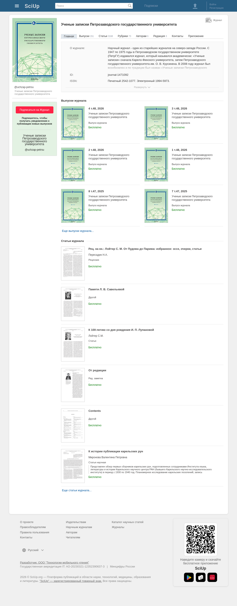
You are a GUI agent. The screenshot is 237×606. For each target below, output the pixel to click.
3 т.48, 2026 (194, 113)
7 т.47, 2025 (194, 196)
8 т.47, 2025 (110, 196)
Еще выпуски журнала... (78, 231)
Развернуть (140, 87)
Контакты (177, 36)
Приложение (196, 36)
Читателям (73, 537)
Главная (69, 36)
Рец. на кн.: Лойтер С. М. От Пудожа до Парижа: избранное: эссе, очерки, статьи (145, 248)
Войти (212, 4)
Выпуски (86, 36)
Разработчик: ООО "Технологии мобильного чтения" (54, 562)
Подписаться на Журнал (34, 109)
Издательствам (76, 522)
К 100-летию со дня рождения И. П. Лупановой (121, 329)
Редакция (160, 36)
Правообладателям (33, 527)
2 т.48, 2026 (110, 154)
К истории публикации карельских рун (115, 451)
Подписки (151, 5)
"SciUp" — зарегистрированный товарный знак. (71, 581)
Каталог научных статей (128, 522)
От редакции (97, 370)
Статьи (106, 36)
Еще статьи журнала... (76, 490)
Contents (94, 410)
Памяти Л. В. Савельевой (106, 289)
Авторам (142, 36)
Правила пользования (34, 532)
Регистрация (216, 8)
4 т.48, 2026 (110, 113)
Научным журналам (79, 527)
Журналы (118, 527)
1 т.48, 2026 (194, 154)
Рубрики (124, 36)
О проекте (26, 522)
